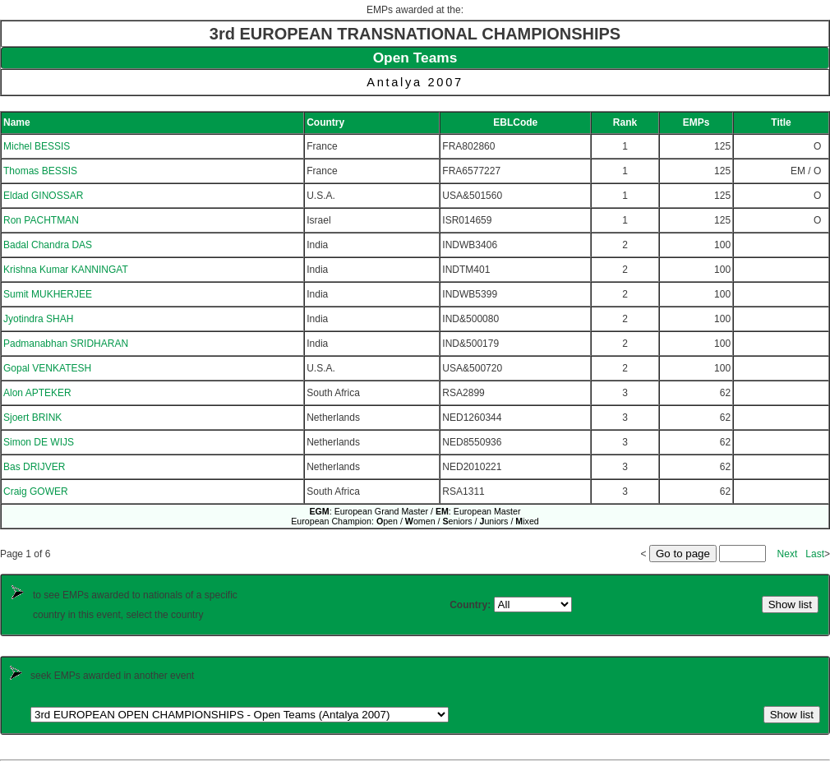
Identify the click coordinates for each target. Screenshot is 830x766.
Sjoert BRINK (32, 417)
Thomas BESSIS (40, 171)
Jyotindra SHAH (38, 319)
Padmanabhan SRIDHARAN (65, 343)
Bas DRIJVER (34, 467)
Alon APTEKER (37, 393)
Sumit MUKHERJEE (47, 294)
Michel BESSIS (36, 146)
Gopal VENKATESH (47, 368)
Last (814, 554)
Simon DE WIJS (38, 442)
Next (787, 554)
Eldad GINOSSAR (43, 195)
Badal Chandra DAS (47, 245)
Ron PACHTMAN (41, 220)
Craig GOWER (35, 491)
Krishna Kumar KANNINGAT (65, 269)
